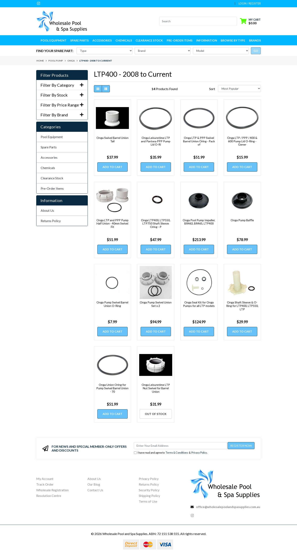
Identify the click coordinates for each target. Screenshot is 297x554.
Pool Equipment (52, 137)
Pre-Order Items (179, 40)
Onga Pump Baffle (242, 220)
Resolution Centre (48, 496)
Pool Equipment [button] (54, 40)
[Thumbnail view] (98, 88)
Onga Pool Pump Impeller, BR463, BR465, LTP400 (199, 221)
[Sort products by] (239, 88)
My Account (44, 479)
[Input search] (195, 21)
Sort (212, 89)
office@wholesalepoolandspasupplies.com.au (228, 507)
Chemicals (48, 168)
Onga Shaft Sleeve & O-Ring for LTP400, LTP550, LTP (242, 306)
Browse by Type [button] (233, 40)
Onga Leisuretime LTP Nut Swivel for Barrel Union (156, 388)
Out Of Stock (156, 414)
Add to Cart (112, 167)
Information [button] (206, 40)
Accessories (49, 157)
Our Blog (93, 484)
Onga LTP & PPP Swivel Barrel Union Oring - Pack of (199, 141)
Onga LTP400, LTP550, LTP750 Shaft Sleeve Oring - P (155, 223)
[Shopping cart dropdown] (250, 21)
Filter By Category (62, 85)
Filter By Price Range (62, 104)
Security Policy (149, 490)
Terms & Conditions (176, 452)
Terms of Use (148, 501)
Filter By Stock (62, 95)
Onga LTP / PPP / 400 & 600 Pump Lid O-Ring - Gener (242, 141)
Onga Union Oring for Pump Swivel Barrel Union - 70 (112, 388)
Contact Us (95, 490)
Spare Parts (49, 147)
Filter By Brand (62, 114)
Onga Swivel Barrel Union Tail (112, 139)
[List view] (106, 88)
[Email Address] (180, 445)
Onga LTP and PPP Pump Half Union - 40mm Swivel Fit (112, 223)
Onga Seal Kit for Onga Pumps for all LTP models (199, 304)
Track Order (45, 484)
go (256, 50)
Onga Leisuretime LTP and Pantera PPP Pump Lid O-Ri (155, 141)
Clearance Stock (149, 40)
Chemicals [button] (124, 40)
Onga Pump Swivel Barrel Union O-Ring (112, 304)
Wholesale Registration (52, 490)
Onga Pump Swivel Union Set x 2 (156, 304)
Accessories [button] (102, 40)
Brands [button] (255, 40)
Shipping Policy (149, 496)
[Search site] (234, 21)
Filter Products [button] (54, 75)
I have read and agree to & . (171, 453)
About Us (47, 210)
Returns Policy (51, 221)
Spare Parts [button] (79, 40)
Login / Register (250, 3)
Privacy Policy (199, 452)
